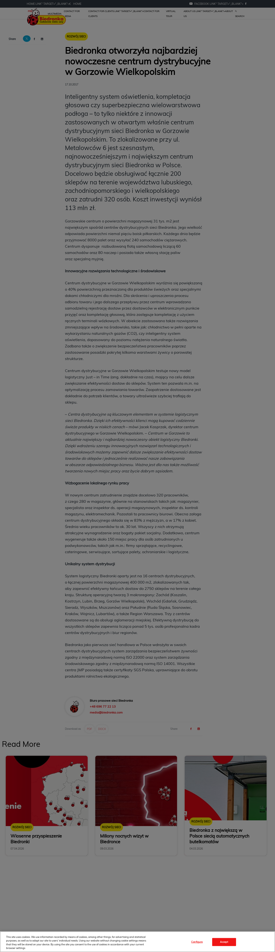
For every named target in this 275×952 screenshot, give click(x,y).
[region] (137, 941)
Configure (197, 941)
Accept (224, 941)
